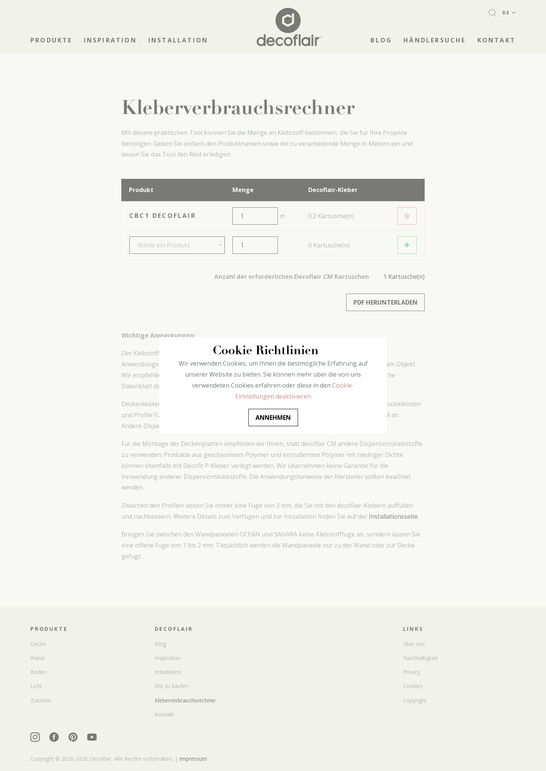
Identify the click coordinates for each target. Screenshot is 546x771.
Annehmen (273, 417)
